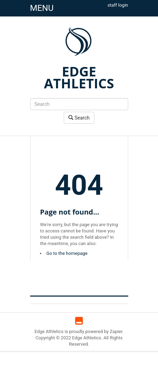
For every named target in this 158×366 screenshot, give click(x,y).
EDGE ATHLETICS (79, 77)
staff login (118, 5)
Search (78, 118)
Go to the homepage (66, 253)
